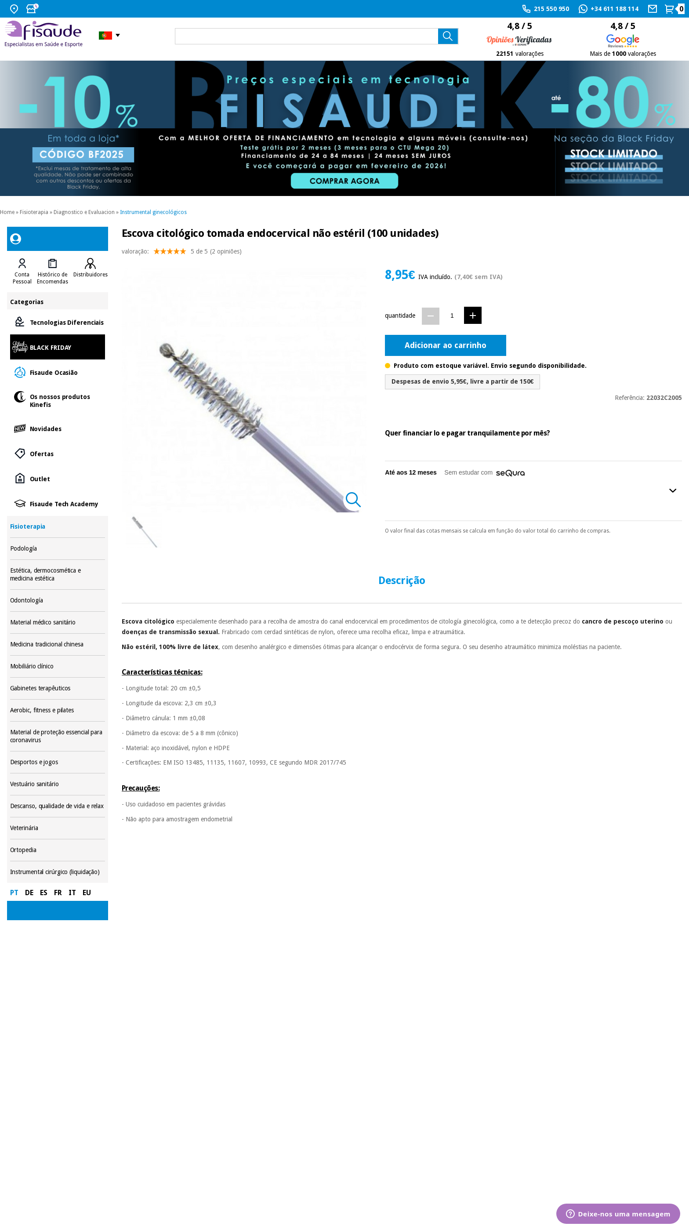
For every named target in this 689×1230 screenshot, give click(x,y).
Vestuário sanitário (57, 784)
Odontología (57, 600)
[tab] (22, 272)
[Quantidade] (452, 315)
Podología (57, 548)
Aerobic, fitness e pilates (57, 710)
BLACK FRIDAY (57, 346)
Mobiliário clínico (57, 666)
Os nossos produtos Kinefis (57, 400)
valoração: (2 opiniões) (182, 253)
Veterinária (57, 828)
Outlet (57, 478)
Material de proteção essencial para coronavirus (57, 736)
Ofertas (57, 453)
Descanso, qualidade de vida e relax (57, 806)
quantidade (400, 315)
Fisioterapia (34, 212)
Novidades (57, 428)
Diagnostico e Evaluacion (84, 212)
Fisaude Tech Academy (57, 503)
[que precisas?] (317, 36)
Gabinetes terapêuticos (57, 688)
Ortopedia (57, 850)
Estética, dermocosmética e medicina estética (57, 574)
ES (43, 893)
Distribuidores (90, 275)
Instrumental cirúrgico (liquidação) (57, 872)
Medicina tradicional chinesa (57, 644)
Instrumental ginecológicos (153, 212)
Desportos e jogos (57, 762)
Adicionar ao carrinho (445, 345)
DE (29, 893)
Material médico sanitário (57, 622)
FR (58, 893)
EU (87, 893)
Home (7, 212)
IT (72, 893)
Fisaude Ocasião (57, 372)
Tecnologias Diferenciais (57, 321)
